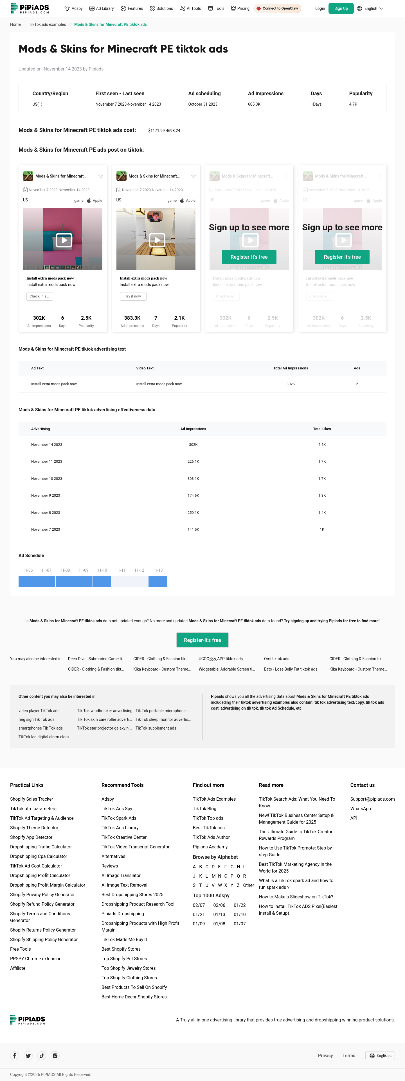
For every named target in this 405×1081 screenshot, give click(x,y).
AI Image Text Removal (124, 885)
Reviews (110, 866)
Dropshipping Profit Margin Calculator (47, 885)
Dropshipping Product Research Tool (138, 904)
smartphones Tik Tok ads (41, 728)
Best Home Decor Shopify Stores (134, 997)
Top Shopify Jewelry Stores (129, 968)
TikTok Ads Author (211, 837)
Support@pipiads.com (372, 799)
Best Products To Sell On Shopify (134, 987)
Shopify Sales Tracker (31, 799)
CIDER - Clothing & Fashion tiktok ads (165, 659)
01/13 (219, 914)
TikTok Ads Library (120, 827)
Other (243, 885)
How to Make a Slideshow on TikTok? (296, 897)
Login (320, 8)
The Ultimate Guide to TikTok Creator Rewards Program (296, 835)
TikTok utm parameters (33, 808)
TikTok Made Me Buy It (124, 939)
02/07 (199, 905)
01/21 (199, 914)
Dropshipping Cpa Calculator (38, 856)
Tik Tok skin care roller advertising (106, 719)
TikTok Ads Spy (117, 808)
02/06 (219, 905)
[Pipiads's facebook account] (14, 1055)
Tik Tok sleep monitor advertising (165, 719)
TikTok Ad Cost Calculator (36, 866)
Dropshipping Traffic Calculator (41, 847)
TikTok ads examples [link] (48, 24)
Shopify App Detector (31, 837)
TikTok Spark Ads (119, 818)
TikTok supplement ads (156, 728)
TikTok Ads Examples (214, 799)
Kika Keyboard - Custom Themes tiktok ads (166, 669)
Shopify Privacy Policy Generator (42, 894)
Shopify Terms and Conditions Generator (40, 917)
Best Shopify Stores (121, 949)
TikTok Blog (205, 808)
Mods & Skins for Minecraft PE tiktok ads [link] (110, 24)
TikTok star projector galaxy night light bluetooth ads (106, 728)
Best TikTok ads (209, 827)
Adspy (108, 799)
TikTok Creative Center (124, 837)
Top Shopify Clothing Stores (129, 977)
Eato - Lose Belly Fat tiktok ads (291, 669)
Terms (348, 1055)
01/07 (240, 923)
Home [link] (16, 24)
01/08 (219, 923)
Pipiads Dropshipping (123, 913)
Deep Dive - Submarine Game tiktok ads (100, 659)
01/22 (240, 905)
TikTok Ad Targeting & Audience (42, 818)
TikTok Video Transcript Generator (136, 847)
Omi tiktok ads (276, 659)
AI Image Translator (121, 875)
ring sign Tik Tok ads (37, 719)
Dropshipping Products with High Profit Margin (140, 927)
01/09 (199, 923)
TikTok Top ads (208, 818)
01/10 (240, 914)
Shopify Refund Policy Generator (42, 904)
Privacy (325, 1055)
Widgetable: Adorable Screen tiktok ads (231, 669)
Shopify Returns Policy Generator (43, 930)
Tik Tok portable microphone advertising (165, 710)
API (353, 818)
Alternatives (113, 856)
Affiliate (17, 968)
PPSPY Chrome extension (36, 958)
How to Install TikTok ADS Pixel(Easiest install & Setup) (298, 910)
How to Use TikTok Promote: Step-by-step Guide (296, 851)
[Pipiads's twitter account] (28, 1055)
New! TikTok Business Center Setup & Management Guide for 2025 (296, 819)
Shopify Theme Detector (34, 827)
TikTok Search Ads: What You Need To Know (297, 802)
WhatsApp (360, 808)
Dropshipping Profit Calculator (40, 875)
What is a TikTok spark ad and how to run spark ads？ (296, 884)
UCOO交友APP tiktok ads (221, 659)
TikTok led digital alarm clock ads (48, 737)
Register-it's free (249, 257)
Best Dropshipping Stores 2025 (132, 894)
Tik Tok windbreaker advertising (104, 710)
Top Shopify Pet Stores (124, 958)
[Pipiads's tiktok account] (41, 1055)
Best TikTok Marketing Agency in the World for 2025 (295, 868)
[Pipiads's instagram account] (55, 1055)
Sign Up (341, 8)
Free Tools (20, 949)
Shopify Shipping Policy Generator (44, 939)
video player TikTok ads (39, 710)
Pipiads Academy (210, 847)
